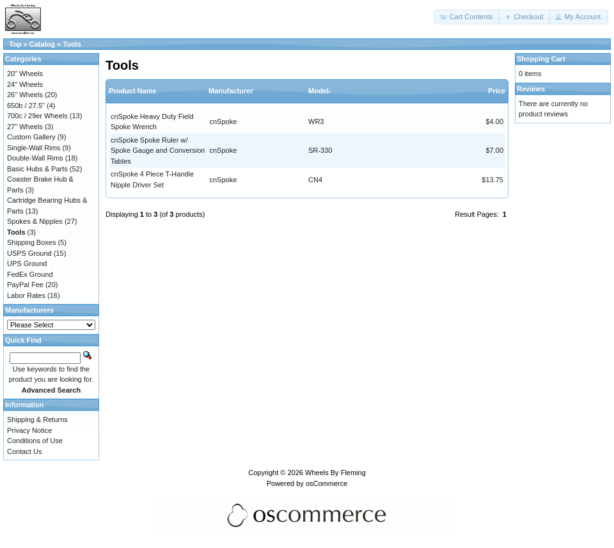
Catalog (42, 44)
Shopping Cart (541, 59)
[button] (467, 17)
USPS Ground (29, 253)
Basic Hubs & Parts (37, 169)
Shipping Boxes (31, 242)
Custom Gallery (31, 137)
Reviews (531, 89)
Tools (72, 44)
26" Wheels (25, 94)
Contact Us (24, 451)
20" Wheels (25, 73)
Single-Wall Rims (33, 148)
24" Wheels (25, 84)
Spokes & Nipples (35, 221)
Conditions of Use (35, 440)
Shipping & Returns (37, 419)
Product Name (133, 91)
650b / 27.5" (26, 105)
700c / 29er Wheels (37, 116)
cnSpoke (223, 121)
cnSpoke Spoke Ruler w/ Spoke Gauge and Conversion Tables (158, 150)
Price (496, 91)
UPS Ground (27, 263)
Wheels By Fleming (335, 472)
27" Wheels (25, 126)
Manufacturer (231, 91)
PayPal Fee (25, 284)
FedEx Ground (30, 274)
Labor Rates (26, 295)
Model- (319, 91)
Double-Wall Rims (35, 158)
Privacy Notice (29, 430)
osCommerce (326, 483)
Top (15, 44)
